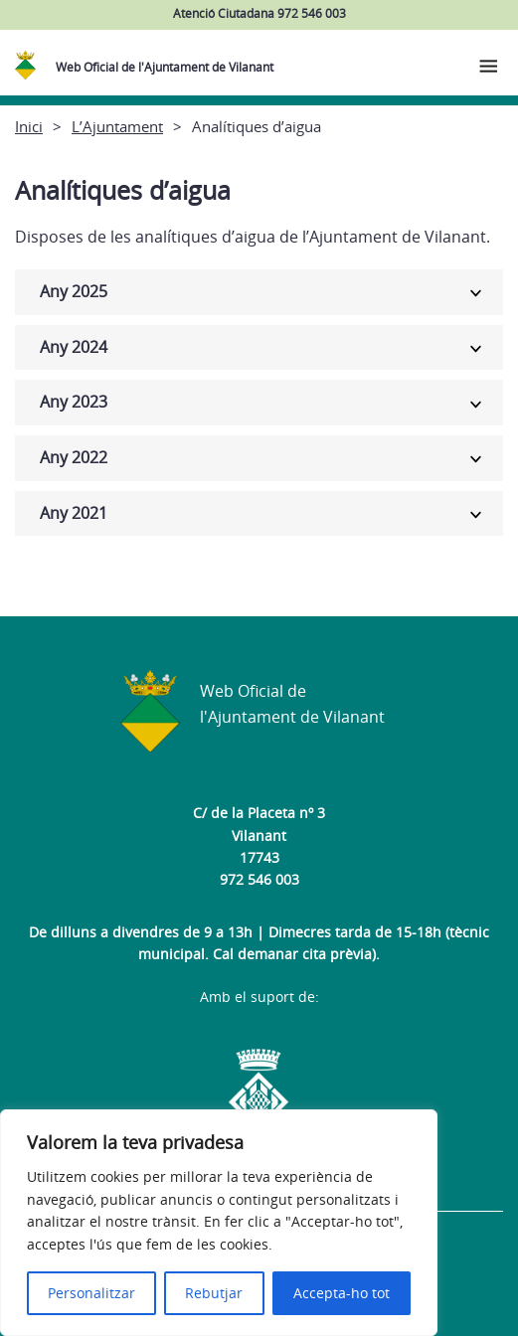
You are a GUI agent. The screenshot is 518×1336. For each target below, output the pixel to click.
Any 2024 (73, 347)
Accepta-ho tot (341, 1292)
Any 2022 (73, 457)
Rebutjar (214, 1292)
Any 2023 (73, 402)
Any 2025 (73, 291)
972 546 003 (259, 879)
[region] (218, 1222)
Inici (29, 126)
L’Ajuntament (117, 126)
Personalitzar (91, 1292)
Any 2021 (73, 513)
